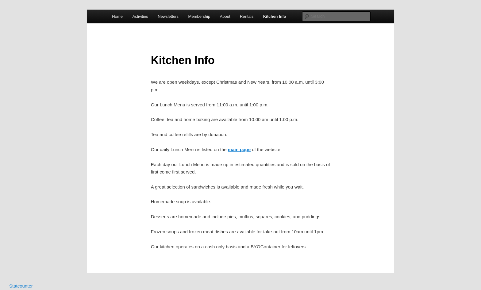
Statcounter (21, 285)
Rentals (246, 16)
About (225, 16)
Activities (140, 16)
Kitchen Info (274, 16)
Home (117, 16)
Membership (199, 16)
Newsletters (168, 16)
